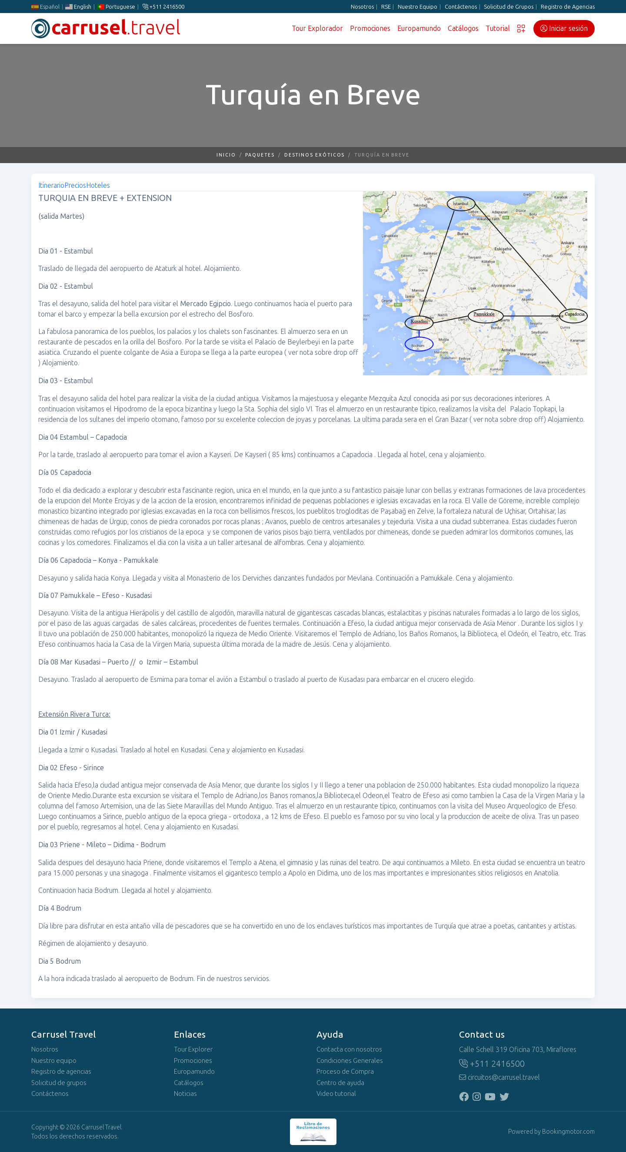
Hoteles (98, 185)
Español (45, 6)
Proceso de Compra (345, 1071)
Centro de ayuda (340, 1083)
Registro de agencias (61, 1071)
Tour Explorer (193, 1049)
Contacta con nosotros (349, 1049)
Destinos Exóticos (314, 155)
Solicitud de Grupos (508, 6)
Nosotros (362, 6)
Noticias (185, 1094)
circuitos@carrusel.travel (499, 1077)
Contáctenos (461, 6)
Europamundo (419, 28)
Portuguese (116, 6)
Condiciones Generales (349, 1061)
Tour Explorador (317, 28)
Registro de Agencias (568, 6)
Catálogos (463, 28)
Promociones (370, 28)
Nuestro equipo (54, 1061)
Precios (75, 185)
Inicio (226, 155)
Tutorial (498, 28)
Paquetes (259, 155)
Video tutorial (336, 1094)
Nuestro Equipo (417, 6)
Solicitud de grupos (59, 1083)
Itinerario (51, 185)
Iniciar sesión (564, 28)
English (78, 6)
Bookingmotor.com (568, 1131)
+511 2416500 (163, 6)
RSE (386, 6)
